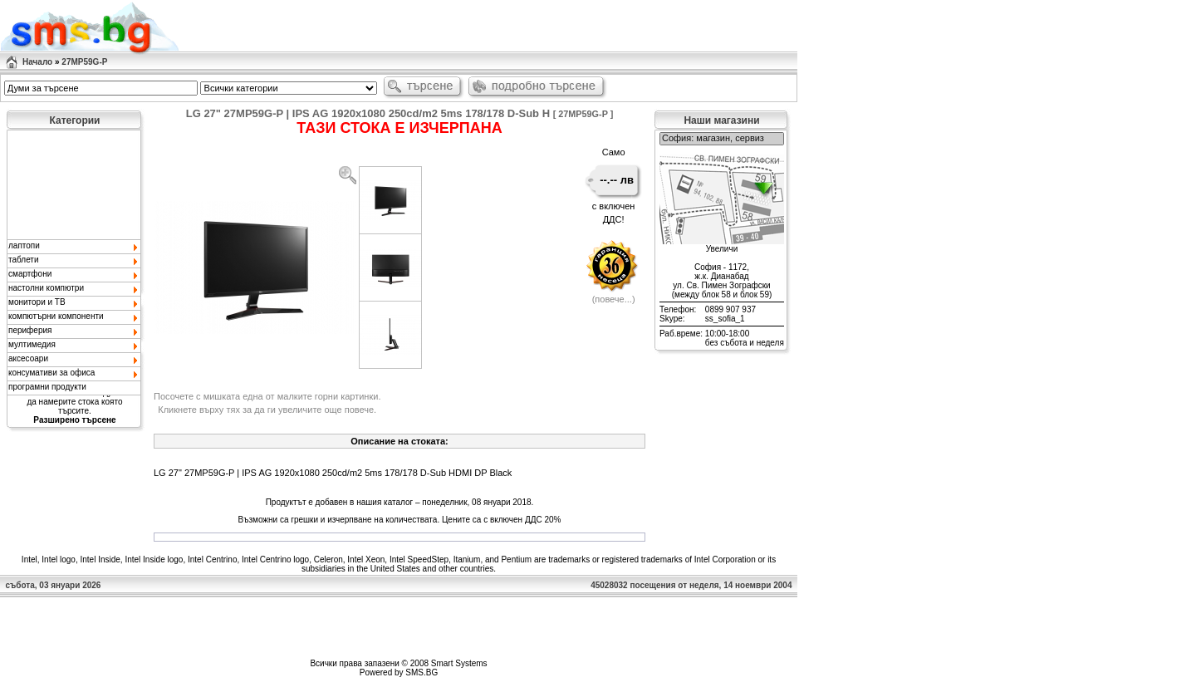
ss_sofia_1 (725, 318)
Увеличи (722, 248)
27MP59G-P (84, 61)
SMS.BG (421, 672)
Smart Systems (459, 663)
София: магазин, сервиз (721, 139)
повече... (613, 299)
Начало (37, 61)
